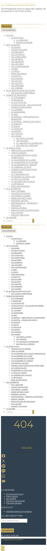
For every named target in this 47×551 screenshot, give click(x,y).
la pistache (17, 129)
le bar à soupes (19, 50)
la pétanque (17, 184)
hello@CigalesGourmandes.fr (19, 511)
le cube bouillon (20, 174)
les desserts (17, 62)
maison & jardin (24, 42)
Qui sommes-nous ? (15, 494)
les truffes (17, 83)
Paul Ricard (17, 213)
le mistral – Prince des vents (26, 122)
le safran (16, 131)
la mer (14, 69)
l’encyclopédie (19, 153)
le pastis (15, 126)
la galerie (11, 217)
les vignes (16, 136)
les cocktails (18, 54)
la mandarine (18, 112)
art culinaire (13, 45)
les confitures (18, 57)
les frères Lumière (21, 196)
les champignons (20, 66)
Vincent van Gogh (20, 215)
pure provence (19, 74)
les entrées (17, 59)
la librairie (22, 40)
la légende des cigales (23, 181)
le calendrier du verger (24, 165)
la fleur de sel (19, 102)
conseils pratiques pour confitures (27, 366)
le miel (14, 114)
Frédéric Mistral (20, 201)
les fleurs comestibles (23, 93)
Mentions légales (14, 503)
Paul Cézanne (18, 191)
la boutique (17, 38)
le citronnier (18, 98)
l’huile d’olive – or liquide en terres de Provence (26, 106)
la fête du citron (20, 179)
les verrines (17, 86)
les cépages (22, 141)
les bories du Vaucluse (23, 177)
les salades (17, 78)
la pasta (15, 71)
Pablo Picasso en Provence (25, 210)
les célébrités (13, 189)
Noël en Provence (20, 186)
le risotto (16, 76)
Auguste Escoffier (20, 193)
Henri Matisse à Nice (21, 198)
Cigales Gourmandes (18, 4)
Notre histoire (12, 496)
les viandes (17, 88)
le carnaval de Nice (21, 167)
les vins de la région (27, 146)
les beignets (17, 52)
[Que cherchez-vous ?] (26, 26)
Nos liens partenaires (15, 501)
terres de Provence (16, 95)
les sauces (16, 81)
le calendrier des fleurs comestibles (28, 354)
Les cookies (11, 499)
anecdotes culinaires (22, 150)
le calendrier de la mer (23, 160)
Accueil (10, 35)
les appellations (24, 138)
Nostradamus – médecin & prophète (27, 397)
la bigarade (17, 100)
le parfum (16, 124)
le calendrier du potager (24, 162)
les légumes (17, 64)
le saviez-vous (13, 148)
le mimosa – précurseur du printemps (28, 318)
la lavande (16, 110)
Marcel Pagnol (19, 208)
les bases (16, 47)
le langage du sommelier (29, 143)
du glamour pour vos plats (20, 90)
